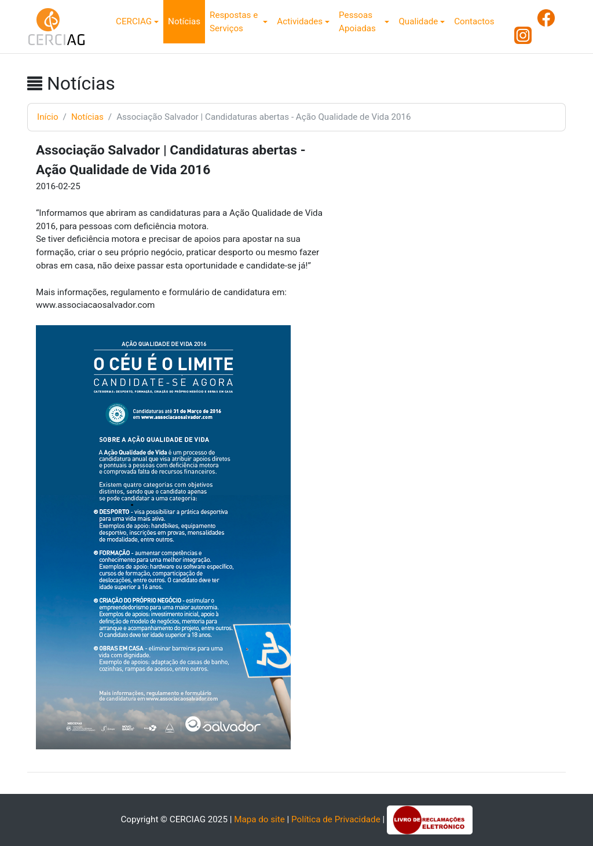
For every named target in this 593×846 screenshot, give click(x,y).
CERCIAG (134, 21)
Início (47, 117)
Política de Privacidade (335, 819)
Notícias (184, 21)
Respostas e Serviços (234, 22)
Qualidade (418, 21)
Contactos (474, 21)
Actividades (300, 21)
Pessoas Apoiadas (357, 22)
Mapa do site (259, 819)
